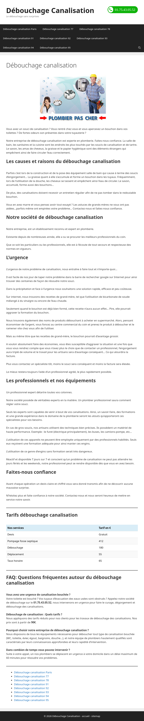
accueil (85, 716)
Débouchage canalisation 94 (18, 47)
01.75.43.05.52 (121, 10)
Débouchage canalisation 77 (58, 28)
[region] (72, 97)
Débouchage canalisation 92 (55, 38)
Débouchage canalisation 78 (94, 28)
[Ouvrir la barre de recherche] (139, 47)
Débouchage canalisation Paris (19, 28)
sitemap (95, 716)
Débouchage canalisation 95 (55, 47)
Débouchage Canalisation (50, 10)
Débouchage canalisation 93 (92, 38)
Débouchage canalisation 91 (18, 38)
